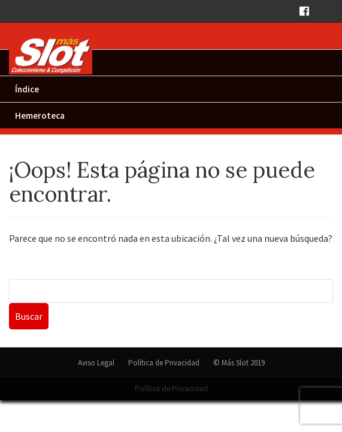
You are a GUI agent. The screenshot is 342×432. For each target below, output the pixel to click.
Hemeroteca (40, 115)
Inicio (26, 62)
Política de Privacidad (163, 363)
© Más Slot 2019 (239, 363)
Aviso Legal (96, 363)
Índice (27, 89)
